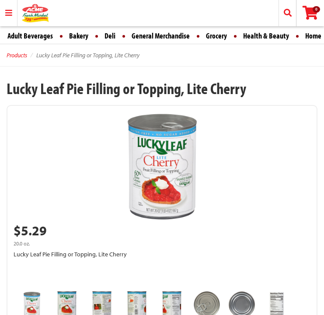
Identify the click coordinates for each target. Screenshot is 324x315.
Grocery (216, 36)
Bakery (78, 36)
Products (17, 55)
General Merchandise (161, 36)
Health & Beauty (266, 36)
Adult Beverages (30, 36)
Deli (110, 36)
